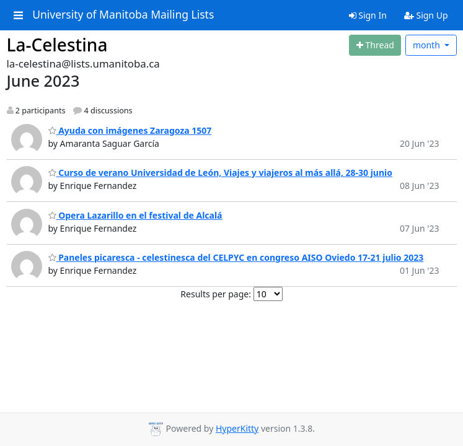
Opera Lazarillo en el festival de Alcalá (135, 215)
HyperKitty (237, 428)
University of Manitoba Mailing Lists (123, 14)
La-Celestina (57, 44)
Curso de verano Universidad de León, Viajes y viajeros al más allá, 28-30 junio (220, 172)
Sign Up (426, 15)
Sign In (368, 15)
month (428, 45)
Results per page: (215, 294)
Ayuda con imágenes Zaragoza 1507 (130, 130)
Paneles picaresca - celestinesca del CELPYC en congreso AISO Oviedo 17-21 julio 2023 (236, 257)
